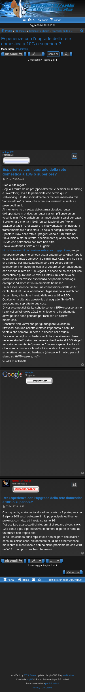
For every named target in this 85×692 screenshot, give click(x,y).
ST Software (30, 675)
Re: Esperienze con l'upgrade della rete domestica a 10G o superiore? (42, 500)
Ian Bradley (68, 675)
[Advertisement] (42, 107)
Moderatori (22, 49)
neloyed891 (8, 152)
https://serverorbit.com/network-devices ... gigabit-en (36, 250)
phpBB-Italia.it (52, 683)
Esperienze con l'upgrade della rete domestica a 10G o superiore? (36, 41)
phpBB (30, 679)
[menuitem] (32, 20)
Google (29, 372)
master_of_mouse (21, 481)
